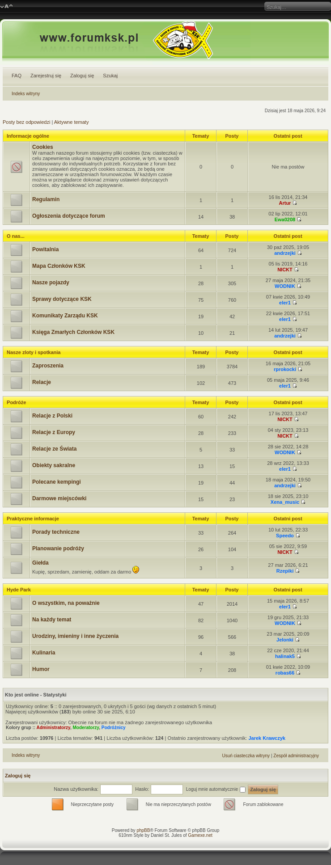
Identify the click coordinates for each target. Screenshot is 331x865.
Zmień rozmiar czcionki (6, 7)
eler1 (285, 302)
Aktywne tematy (71, 122)
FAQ (16, 75)
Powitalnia (45, 249)
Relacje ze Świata (54, 449)
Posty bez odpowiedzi (26, 122)
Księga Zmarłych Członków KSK (73, 332)
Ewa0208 (285, 219)
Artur (285, 203)
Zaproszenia (48, 366)
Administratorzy (53, 727)
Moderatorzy (85, 727)
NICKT (285, 269)
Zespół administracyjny (296, 755)
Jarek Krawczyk (266, 738)
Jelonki (284, 639)
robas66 (285, 672)
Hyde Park (19, 589)
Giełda (40, 563)
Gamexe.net (200, 835)
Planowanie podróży (58, 548)
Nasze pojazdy (50, 282)
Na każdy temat (51, 619)
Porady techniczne (56, 532)
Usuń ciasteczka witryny (246, 755)
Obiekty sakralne (53, 465)
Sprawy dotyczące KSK (62, 299)
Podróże (16, 402)
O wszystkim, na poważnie (66, 603)
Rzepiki (285, 571)
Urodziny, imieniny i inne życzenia (75, 636)
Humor (41, 669)
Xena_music (285, 502)
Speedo (285, 535)
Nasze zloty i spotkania (33, 352)
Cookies (42, 147)
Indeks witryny (26, 93)
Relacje (41, 382)
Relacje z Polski (52, 416)
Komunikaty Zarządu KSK (65, 315)
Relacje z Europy (53, 432)
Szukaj (110, 75)
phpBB (143, 830)
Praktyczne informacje (33, 518)
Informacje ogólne (28, 136)
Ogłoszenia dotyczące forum (68, 216)
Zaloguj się (82, 75)
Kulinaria (43, 653)
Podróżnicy (114, 727)
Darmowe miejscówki (59, 498)
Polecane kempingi (56, 482)
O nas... (16, 236)
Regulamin (45, 199)
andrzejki (285, 253)
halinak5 (285, 656)
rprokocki (285, 369)
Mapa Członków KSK (58, 266)
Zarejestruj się (45, 75)
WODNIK (285, 286)
